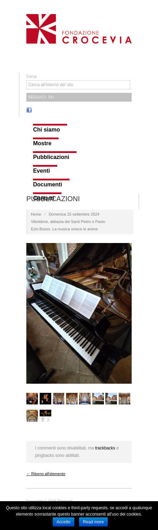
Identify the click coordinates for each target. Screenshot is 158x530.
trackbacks (105, 448)
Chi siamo (46, 130)
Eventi (41, 171)
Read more (93, 521)
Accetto (64, 521)
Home (36, 214)
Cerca (31, 76)
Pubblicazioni (51, 157)
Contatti (43, 198)
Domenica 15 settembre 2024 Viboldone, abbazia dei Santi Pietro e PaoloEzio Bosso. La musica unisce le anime (68, 221)
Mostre (42, 143)
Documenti (47, 184)
